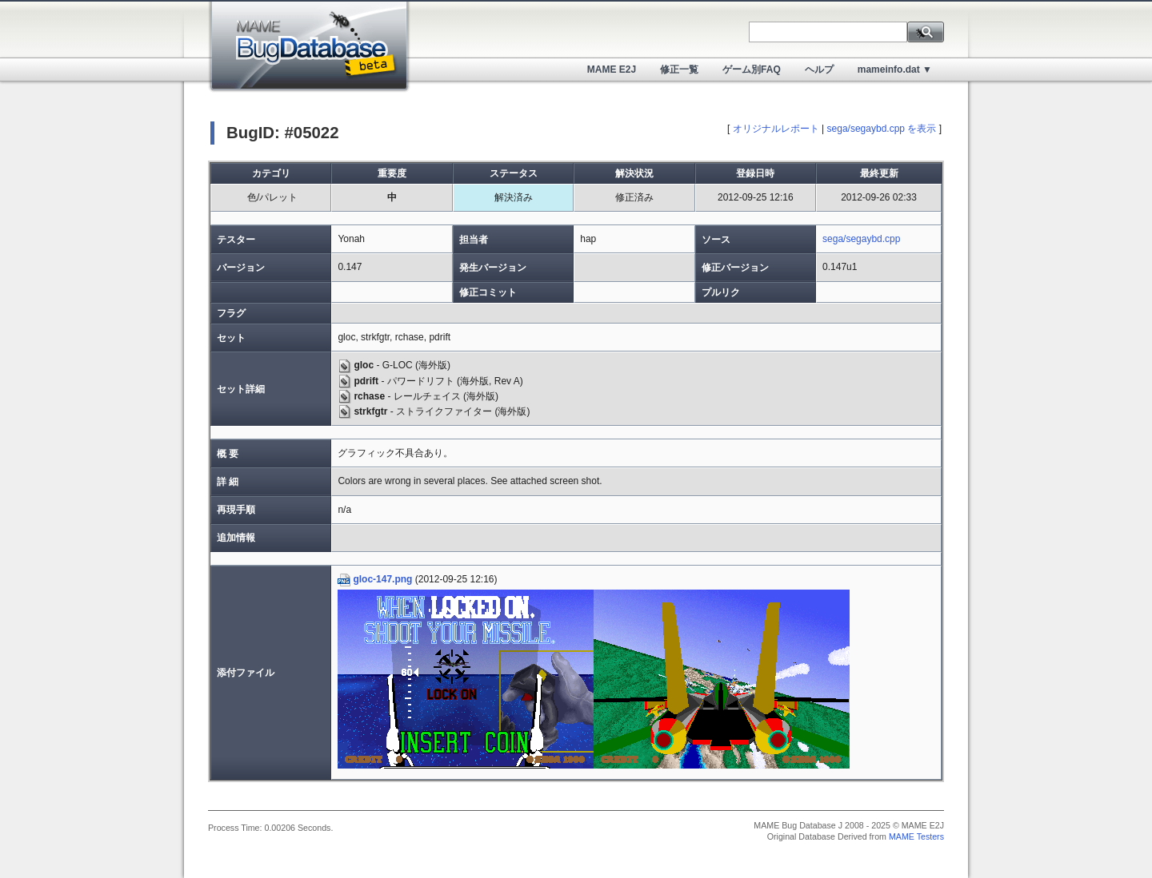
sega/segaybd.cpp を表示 (882, 128)
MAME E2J (611, 69)
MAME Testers (916, 836)
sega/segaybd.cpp (861, 238)
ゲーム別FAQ (751, 69)
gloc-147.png (375, 579)
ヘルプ (819, 69)
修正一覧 (679, 69)
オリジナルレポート (776, 128)
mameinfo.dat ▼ (895, 69)
